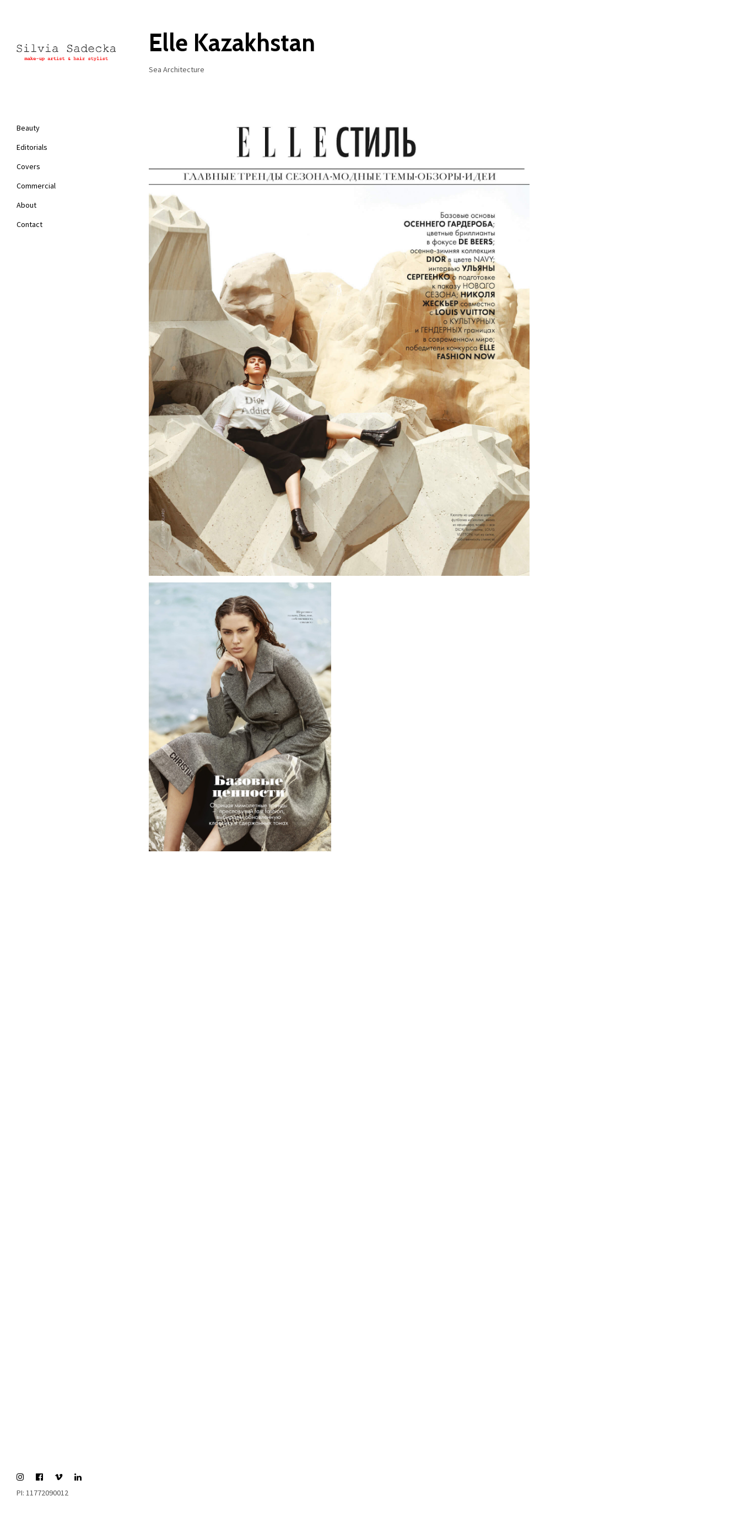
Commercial (36, 186)
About (26, 205)
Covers (28, 166)
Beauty (28, 128)
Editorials (32, 147)
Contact (29, 224)
